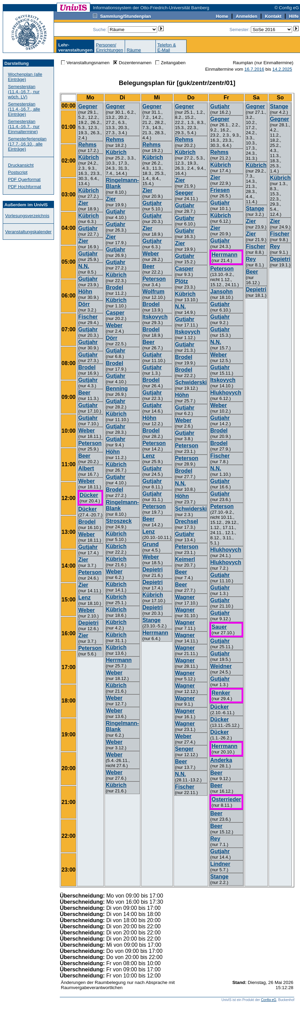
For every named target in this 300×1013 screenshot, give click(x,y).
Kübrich (88, 157)
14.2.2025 (282, 69)
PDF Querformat (24, 179)
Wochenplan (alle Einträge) (25, 77)
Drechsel (186, 521)
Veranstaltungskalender (28, 231)
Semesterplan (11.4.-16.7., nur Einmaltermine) (24, 126)
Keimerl (185, 559)
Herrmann (119, 660)
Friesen (220, 190)
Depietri (88, 623)
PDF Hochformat (24, 186)
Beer (84, 393)
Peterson (89, 443)
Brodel (87, 367)
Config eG (268, 1000)
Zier (83, 203)
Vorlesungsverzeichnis (27, 215)
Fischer (88, 317)
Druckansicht (20, 165)
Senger (184, 749)
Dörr (84, 304)
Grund (150, 544)
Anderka (221, 760)
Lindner (220, 864)
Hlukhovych (225, 393)
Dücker (89, 495)
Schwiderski (191, 382)
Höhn (85, 291)
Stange (151, 620)
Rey (215, 839)
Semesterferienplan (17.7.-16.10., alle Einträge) (27, 144)
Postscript (17, 172)
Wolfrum (153, 291)
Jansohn (221, 291)
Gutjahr (88, 228)
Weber (86, 430)
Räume (134, 50)
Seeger (184, 193)
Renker (221, 693)
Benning (117, 388)
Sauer (219, 627)
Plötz (181, 281)
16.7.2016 (254, 69)
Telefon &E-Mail (167, 47)
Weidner (221, 666)
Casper (115, 313)
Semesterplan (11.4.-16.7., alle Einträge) (24, 109)
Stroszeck (119, 521)
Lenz (84, 597)
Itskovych (155, 317)
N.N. (83, 266)
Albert (86, 468)
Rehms (87, 145)
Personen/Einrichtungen (109, 47)
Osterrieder (226, 799)
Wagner (185, 597)
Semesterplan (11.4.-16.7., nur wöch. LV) (24, 91)
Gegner (87, 106)
